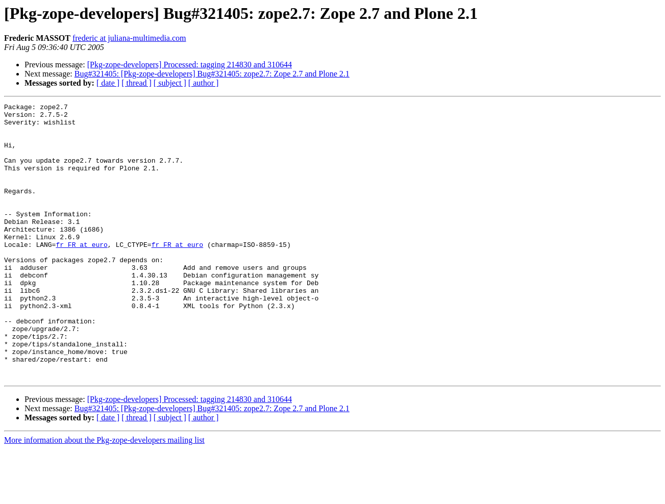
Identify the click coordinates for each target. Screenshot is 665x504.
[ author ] (203, 83)
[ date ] (107, 83)
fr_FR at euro (81, 273)
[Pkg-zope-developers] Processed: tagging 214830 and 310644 (189, 64)
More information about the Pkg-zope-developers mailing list (104, 495)
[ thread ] (136, 83)
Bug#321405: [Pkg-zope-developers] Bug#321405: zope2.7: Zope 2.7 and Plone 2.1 (212, 73)
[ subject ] (170, 83)
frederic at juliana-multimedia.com (129, 38)
